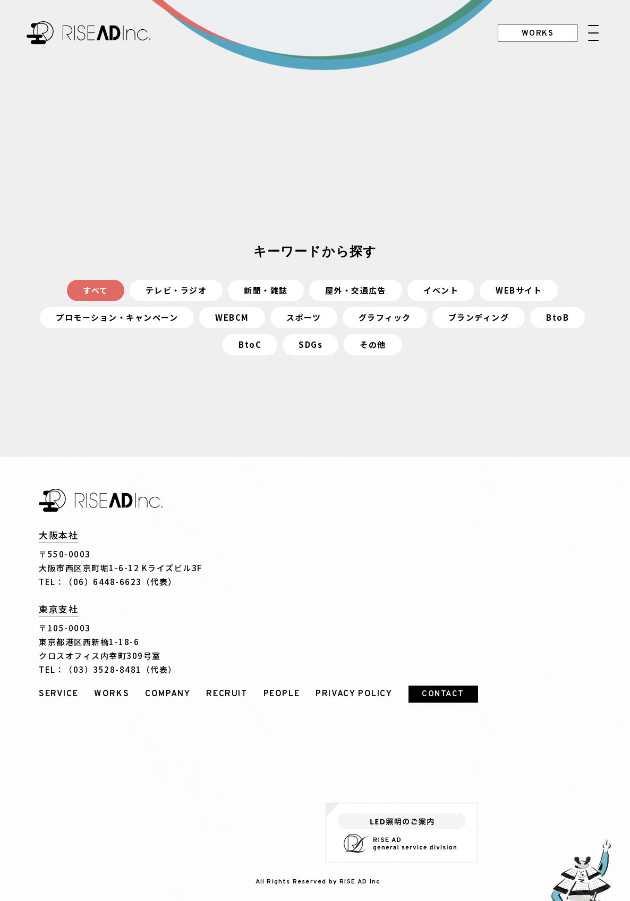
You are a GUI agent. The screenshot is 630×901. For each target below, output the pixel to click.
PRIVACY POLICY (354, 694)
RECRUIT (226, 694)
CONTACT (443, 694)
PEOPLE (281, 694)
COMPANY (167, 694)
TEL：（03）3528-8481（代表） (108, 669)
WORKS (111, 694)
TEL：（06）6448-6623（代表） (108, 581)
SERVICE (58, 694)
